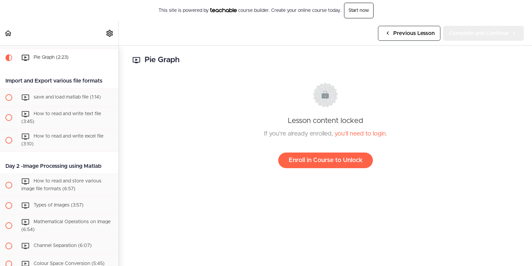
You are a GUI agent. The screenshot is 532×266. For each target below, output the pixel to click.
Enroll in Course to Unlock (325, 160)
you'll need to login (360, 134)
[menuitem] (109, 33)
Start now (358, 10)
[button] (8, 33)
